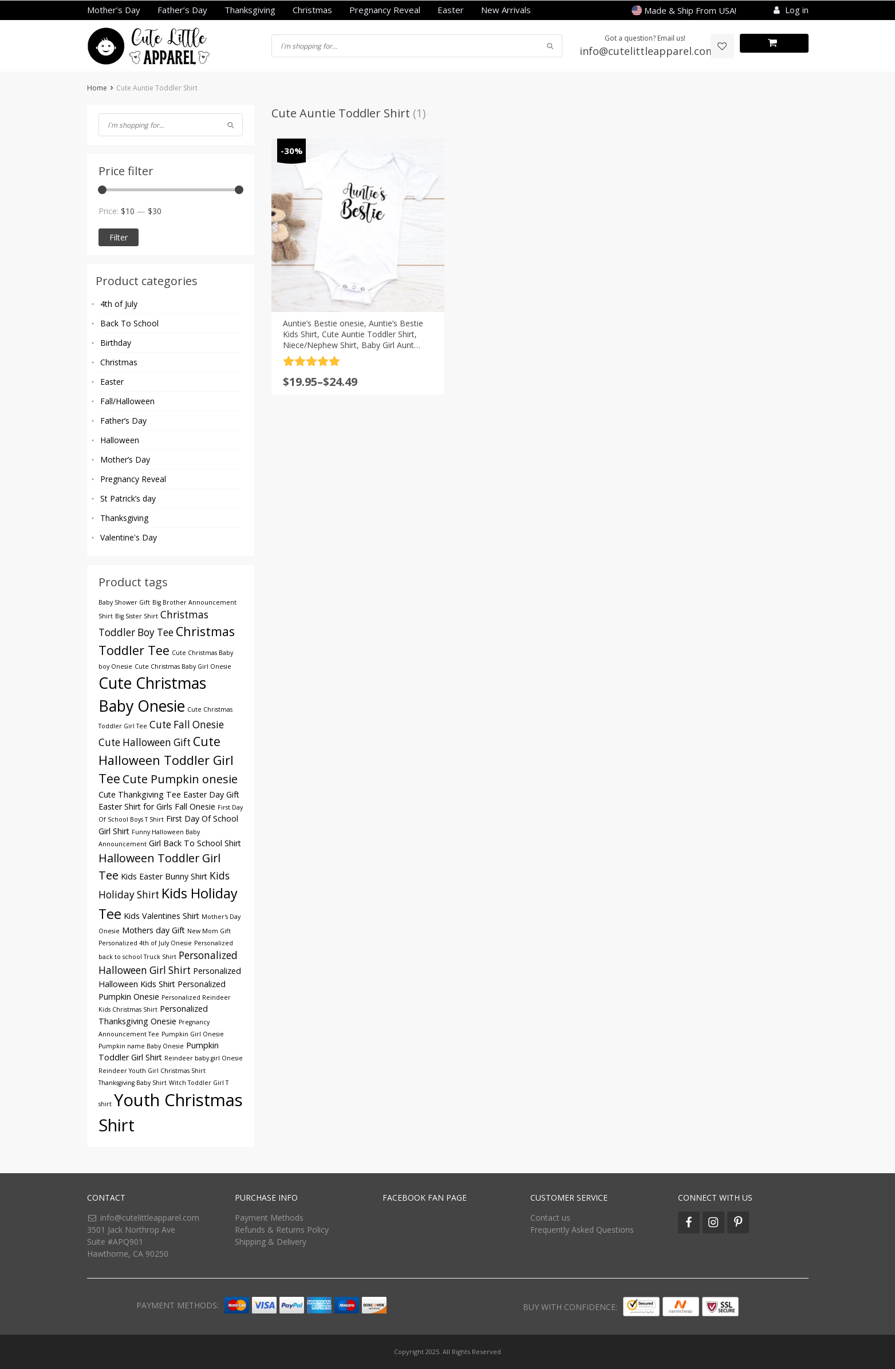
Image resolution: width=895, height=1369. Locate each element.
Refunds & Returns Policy (282, 1229)
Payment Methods (269, 1217)
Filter (118, 237)
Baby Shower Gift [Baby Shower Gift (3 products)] (124, 602)
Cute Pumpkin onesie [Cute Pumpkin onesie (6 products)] (180, 779)
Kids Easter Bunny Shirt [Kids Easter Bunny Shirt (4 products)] (164, 876)
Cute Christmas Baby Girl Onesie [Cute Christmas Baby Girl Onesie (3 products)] (183, 666)
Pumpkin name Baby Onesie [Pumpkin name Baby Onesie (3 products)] (141, 1046)
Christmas (312, 9)
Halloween (119, 440)
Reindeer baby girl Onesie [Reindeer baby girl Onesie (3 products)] (203, 1058)
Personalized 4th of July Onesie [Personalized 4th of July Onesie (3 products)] (145, 943)
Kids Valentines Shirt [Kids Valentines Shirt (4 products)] (161, 915)
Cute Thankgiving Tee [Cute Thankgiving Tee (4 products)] (139, 794)
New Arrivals (506, 9)
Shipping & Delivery (270, 1241)
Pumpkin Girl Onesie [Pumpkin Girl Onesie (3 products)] (192, 1034)
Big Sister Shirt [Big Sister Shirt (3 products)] (136, 616)
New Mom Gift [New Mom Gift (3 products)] (209, 931)
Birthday (115, 342)
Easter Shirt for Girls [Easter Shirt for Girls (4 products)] (135, 806)
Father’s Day (182, 9)
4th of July (118, 303)
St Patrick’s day (128, 498)
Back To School (129, 323)
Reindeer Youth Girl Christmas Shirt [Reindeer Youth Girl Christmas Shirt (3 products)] (152, 1071)
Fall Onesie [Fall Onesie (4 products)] (195, 806)
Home (97, 88)
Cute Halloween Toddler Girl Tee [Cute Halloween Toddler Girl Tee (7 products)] (166, 760)
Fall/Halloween (127, 401)
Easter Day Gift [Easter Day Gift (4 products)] (211, 794)
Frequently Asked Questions (582, 1229)
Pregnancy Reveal (384, 9)
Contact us (550, 1217)
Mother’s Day (113, 9)
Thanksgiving (249, 9)
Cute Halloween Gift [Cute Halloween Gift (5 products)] (144, 742)
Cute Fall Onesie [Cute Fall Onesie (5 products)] (186, 724)
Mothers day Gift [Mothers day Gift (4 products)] (153, 930)
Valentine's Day (128, 537)
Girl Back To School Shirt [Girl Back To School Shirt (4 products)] (195, 843)
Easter (450, 9)
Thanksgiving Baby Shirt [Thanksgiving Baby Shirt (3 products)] (132, 1083)
